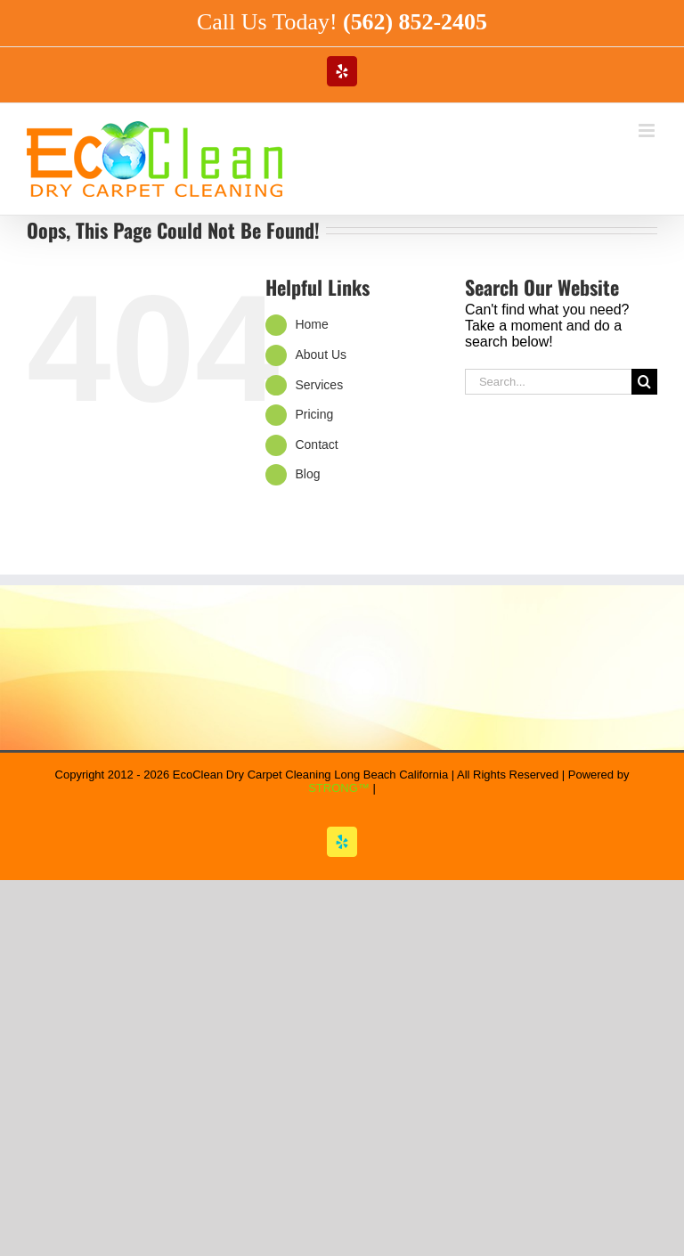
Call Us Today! (342, 22)
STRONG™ (339, 788)
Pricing (314, 414)
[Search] (644, 382)
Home (311, 324)
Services (319, 385)
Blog (307, 474)
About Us (320, 354)
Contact (316, 444)
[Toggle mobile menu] (648, 130)
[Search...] (548, 382)
